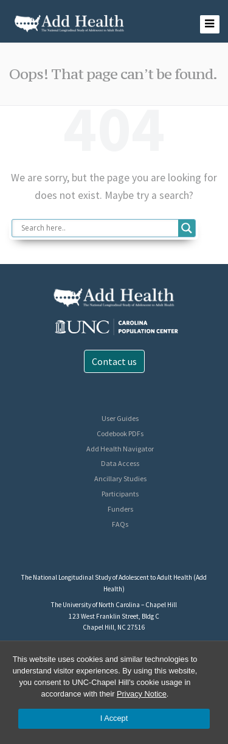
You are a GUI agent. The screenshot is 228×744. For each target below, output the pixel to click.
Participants (120, 493)
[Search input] (98, 228)
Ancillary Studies (120, 478)
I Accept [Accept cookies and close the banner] (114, 718)
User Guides (120, 418)
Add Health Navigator (120, 448)
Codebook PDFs (120, 433)
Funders (120, 508)
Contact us (114, 361)
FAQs (120, 524)
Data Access (120, 463)
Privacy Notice (142, 693)
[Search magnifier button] (186, 228)
